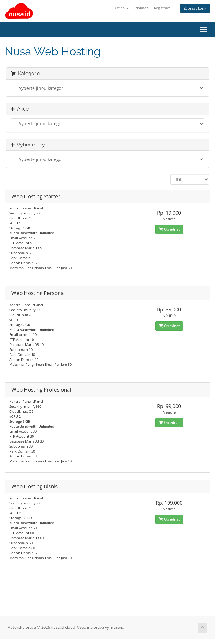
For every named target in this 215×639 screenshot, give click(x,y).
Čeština (121, 8)
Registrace (162, 8)
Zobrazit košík (195, 8)
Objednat (169, 229)
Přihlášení (141, 8)
